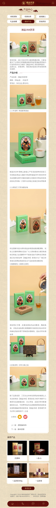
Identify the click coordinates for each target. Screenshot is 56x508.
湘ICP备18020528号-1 (23, 496)
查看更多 (28, 488)
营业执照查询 (42, 494)
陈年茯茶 (21, 429)
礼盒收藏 (13, 21)
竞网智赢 (43, 496)
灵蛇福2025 (22, 425)
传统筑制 (13, 16)
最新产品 (28, 21)
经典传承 (28, 16)
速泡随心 (42, 16)
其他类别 (42, 21)
